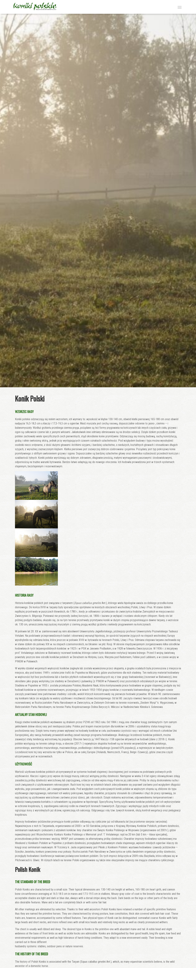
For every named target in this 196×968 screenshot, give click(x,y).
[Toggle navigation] (179, 7)
